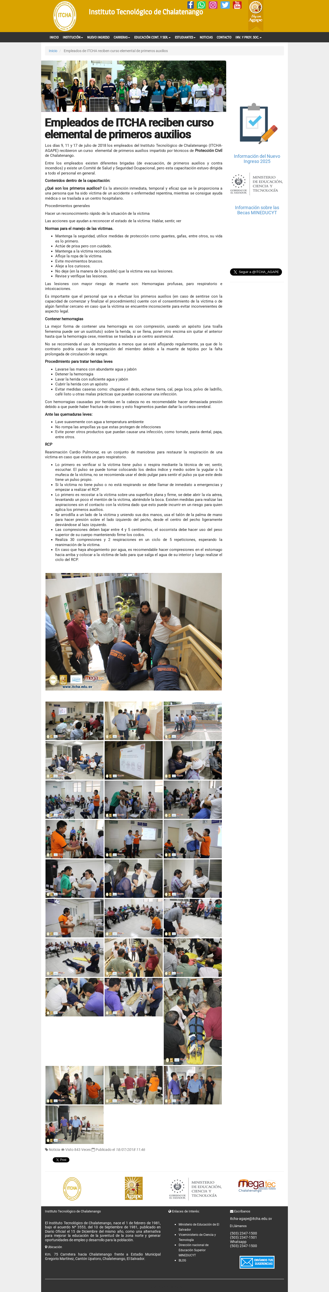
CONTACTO (224, 37)
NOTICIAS (206, 37)
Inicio (53, 51)
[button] (55, 86)
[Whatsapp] (201, 5)
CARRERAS (122, 37)
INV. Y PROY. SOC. (248, 37)
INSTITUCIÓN (73, 37)
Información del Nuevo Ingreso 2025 (257, 158)
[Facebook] (190, 5)
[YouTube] (237, 5)
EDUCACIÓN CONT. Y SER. (152, 37)
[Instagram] (213, 5)
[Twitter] (225, 5)
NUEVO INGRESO (98, 37)
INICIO (54, 37)
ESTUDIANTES (185, 37)
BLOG (182, 1260)
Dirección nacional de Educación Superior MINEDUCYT (193, 1250)
